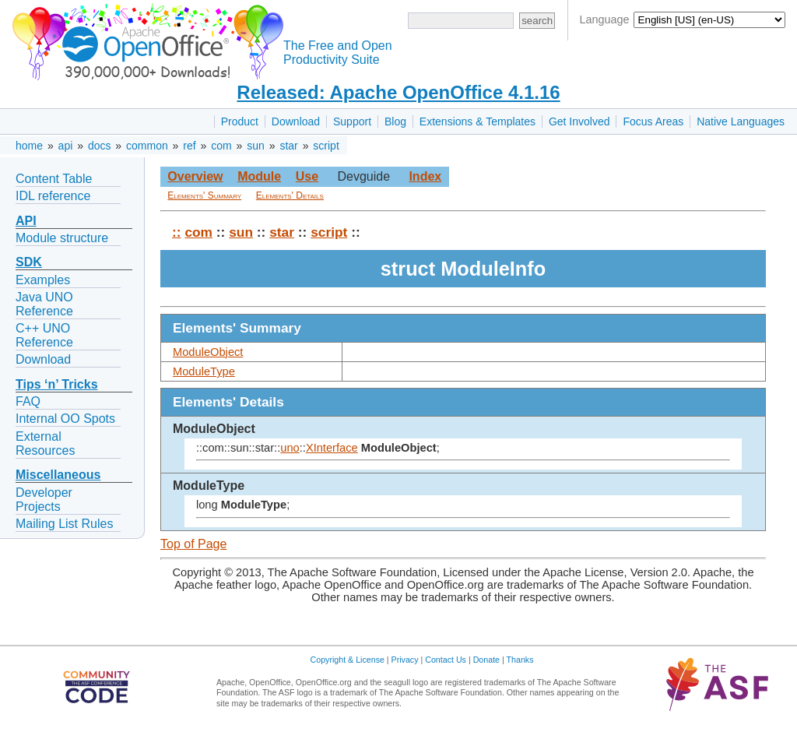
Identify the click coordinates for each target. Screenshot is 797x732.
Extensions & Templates (477, 121)
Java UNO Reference (44, 304)
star (288, 145)
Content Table (54, 178)
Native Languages (741, 121)
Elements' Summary (204, 195)
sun (256, 145)
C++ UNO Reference (44, 335)
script (326, 145)
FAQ (28, 401)
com (221, 145)
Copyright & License (347, 659)
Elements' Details (290, 195)
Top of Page (193, 544)
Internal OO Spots (65, 418)
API (26, 220)
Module (259, 176)
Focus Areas (653, 121)
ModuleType (204, 371)
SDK (29, 262)
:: (176, 232)
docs (99, 145)
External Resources (45, 443)
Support (352, 121)
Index (425, 176)
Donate (486, 659)
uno (289, 448)
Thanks (520, 659)
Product (239, 121)
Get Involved (579, 121)
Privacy (405, 659)
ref (189, 145)
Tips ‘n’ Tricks (57, 384)
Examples (43, 280)
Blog (395, 121)
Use (307, 176)
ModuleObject (208, 352)
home (29, 145)
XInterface (332, 448)
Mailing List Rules (64, 523)
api (65, 145)
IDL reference (53, 195)
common (147, 145)
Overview (195, 176)
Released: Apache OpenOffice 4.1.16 (398, 92)
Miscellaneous (58, 474)
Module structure (62, 238)
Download (296, 121)
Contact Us (445, 659)
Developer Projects (44, 499)
